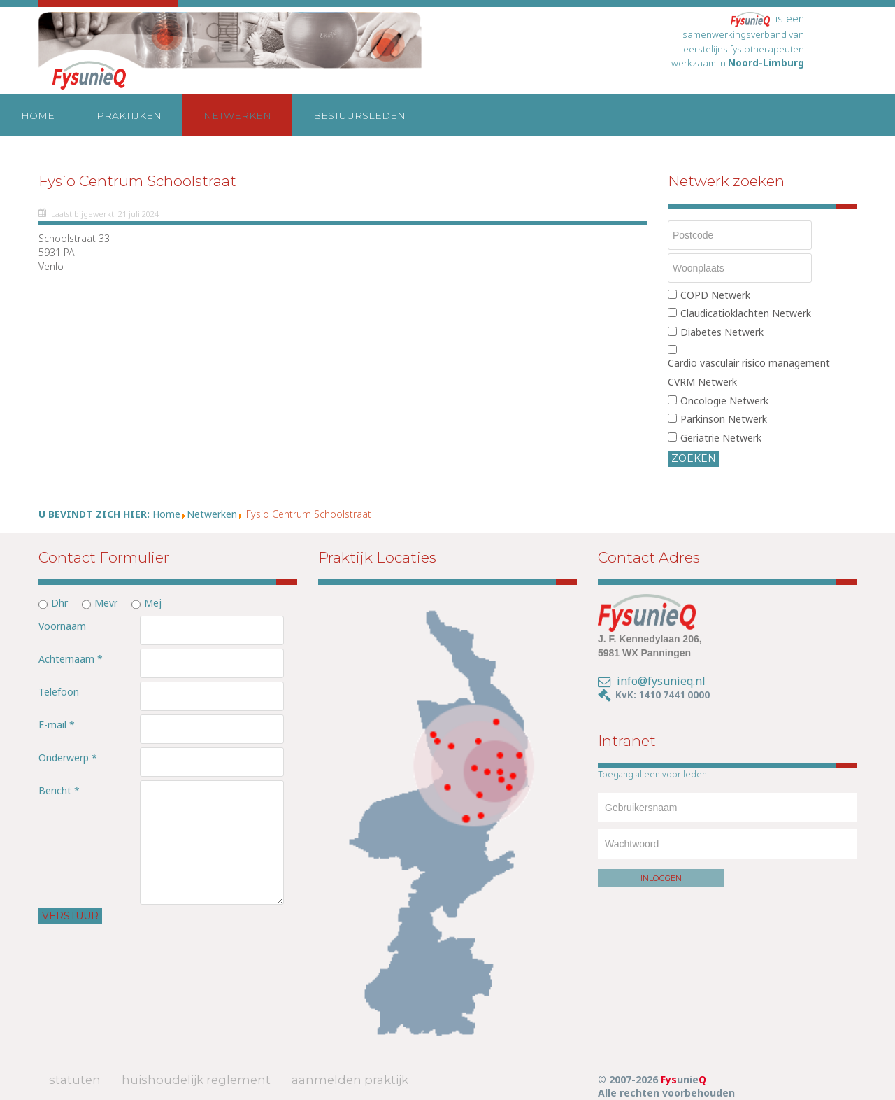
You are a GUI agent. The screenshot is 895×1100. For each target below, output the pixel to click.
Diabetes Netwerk (722, 332)
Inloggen (661, 878)
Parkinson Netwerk (723, 418)
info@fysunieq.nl (661, 681)
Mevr (105, 602)
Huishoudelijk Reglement (196, 1080)
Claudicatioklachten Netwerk (745, 313)
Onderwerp (67, 757)
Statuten (75, 1080)
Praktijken (129, 115)
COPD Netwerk (715, 295)
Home (38, 115)
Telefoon (58, 691)
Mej (153, 602)
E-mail (56, 724)
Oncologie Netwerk (724, 400)
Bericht (59, 790)
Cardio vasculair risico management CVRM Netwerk (749, 372)
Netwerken (237, 115)
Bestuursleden (359, 115)
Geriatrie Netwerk (720, 437)
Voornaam (62, 626)
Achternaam (70, 658)
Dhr (59, 602)
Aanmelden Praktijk (350, 1080)
